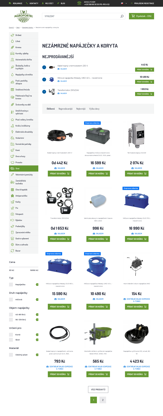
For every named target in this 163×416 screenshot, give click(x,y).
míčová (18, 299)
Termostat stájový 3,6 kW (136, 153)
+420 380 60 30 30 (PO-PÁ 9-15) (93, 2)
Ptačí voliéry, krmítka (21, 119)
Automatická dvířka (20, 59)
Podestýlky (17, 226)
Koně (14, 150)
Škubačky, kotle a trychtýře (19, 67)
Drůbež (15, 35)
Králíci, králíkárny (19, 125)
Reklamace (15, 3)
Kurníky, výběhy (18, 53)
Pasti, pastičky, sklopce (18, 82)
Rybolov (15, 220)
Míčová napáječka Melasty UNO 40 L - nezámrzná (80, 78)
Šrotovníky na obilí (20, 104)
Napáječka (20, 284)
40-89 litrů (20, 314)
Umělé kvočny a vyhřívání (18, 112)
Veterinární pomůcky (21, 174)
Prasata (15, 162)
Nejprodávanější (65, 108)
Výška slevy (94, 108)
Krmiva (15, 47)
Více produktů (98, 389)
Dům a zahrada (18, 244)
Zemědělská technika (17, 182)
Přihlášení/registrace (142, 3)
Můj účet (47, 3)
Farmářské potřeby (20, 144)
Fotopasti (16, 214)
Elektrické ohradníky (21, 131)
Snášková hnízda (19, 89)
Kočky (15, 201)
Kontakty (32, 3)
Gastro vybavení (19, 238)
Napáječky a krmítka (21, 74)
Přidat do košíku (144, 69)
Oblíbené (51, 108)
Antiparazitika (18, 195)
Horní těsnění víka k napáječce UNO (137, 284)
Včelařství (16, 138)
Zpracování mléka (19, 232)
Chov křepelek (18, 189)
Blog (61, 3)
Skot (18, 27)
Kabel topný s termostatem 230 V (73, 66)
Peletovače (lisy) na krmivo (20, 97)
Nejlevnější (80, 108)
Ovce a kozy (17, 156)
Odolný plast (21, 355)
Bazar (15, 250)
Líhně (14, 41)
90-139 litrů (20, 320)
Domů (11, 27)
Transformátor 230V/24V (68, 90)
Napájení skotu (27, 27)
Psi (13, 208)
